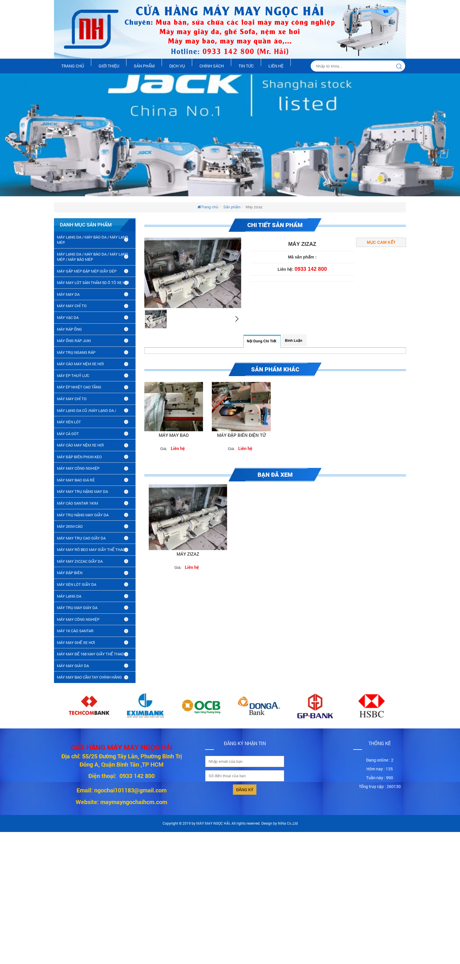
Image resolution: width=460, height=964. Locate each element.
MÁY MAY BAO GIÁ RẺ (76, 480)
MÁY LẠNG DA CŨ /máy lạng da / (86, 410)
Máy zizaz (188, 554)
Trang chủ (72, 66)
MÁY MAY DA (68, 294)
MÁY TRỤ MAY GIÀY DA (77, 607)
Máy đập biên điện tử (241, 435)
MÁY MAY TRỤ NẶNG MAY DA (82, 491)
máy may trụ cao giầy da (81, 538)
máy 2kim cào (70, 526)
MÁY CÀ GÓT (68, 433)
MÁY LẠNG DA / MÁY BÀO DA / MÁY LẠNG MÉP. (92, 239)
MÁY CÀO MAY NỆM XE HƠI (80, 363)
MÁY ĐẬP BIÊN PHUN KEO (79, 456)
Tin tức (246, 66)
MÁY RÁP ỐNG (69, 329)
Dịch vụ (177, 66)
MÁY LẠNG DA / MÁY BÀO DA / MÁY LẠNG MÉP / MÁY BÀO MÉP (92, 256)
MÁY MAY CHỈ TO (72, 305)
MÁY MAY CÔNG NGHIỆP (78, 468)
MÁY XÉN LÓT (69, 422)
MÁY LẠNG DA (69, 596)
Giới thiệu (109, 66)
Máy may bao (174, 435)
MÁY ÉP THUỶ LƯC (73, 375)
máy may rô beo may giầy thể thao (91, 549)
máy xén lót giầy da (76, 584)
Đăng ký (244, 789)
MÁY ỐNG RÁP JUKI (74, 340)
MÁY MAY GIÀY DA (73, 665)
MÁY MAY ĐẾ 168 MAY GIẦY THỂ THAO (90, 654)
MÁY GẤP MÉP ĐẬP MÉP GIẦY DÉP (86, 271)
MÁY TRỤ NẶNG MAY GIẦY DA (83, 514)
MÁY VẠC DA (68, 317)
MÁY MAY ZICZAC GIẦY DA (80, 561)
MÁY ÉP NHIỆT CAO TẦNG (79, 387)
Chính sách (211, 66)
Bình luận (293, 341)
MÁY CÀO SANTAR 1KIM (77, 503)
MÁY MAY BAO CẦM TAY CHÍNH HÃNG (89, 677)
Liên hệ (275, 66)
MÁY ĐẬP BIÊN (69, 572)
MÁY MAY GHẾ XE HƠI (76, 642)
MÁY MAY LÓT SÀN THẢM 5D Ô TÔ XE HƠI (93, 282)
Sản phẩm (144, 66)
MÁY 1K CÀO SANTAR (75, 630)
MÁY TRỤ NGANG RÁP (76, 352)
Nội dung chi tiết (261, 341)
